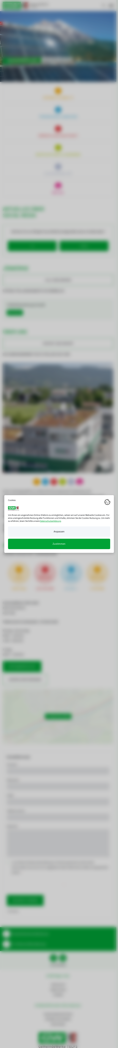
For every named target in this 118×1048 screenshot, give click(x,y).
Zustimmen (59, 544)
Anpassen (59, 531)
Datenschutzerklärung (50, 521)
